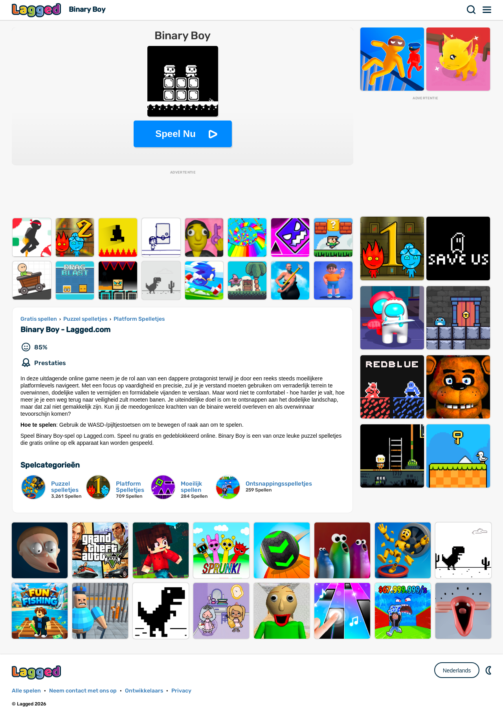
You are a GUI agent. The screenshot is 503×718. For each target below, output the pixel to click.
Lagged (37, 10)
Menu (487, 10)
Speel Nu (175, 133)
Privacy (181, 690)
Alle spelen (26, 690)
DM (489, 670)
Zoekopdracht (471, 10)
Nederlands (457, 670)
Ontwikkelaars (144, 690)
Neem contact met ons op (83, 690)
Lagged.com (37, 672)
